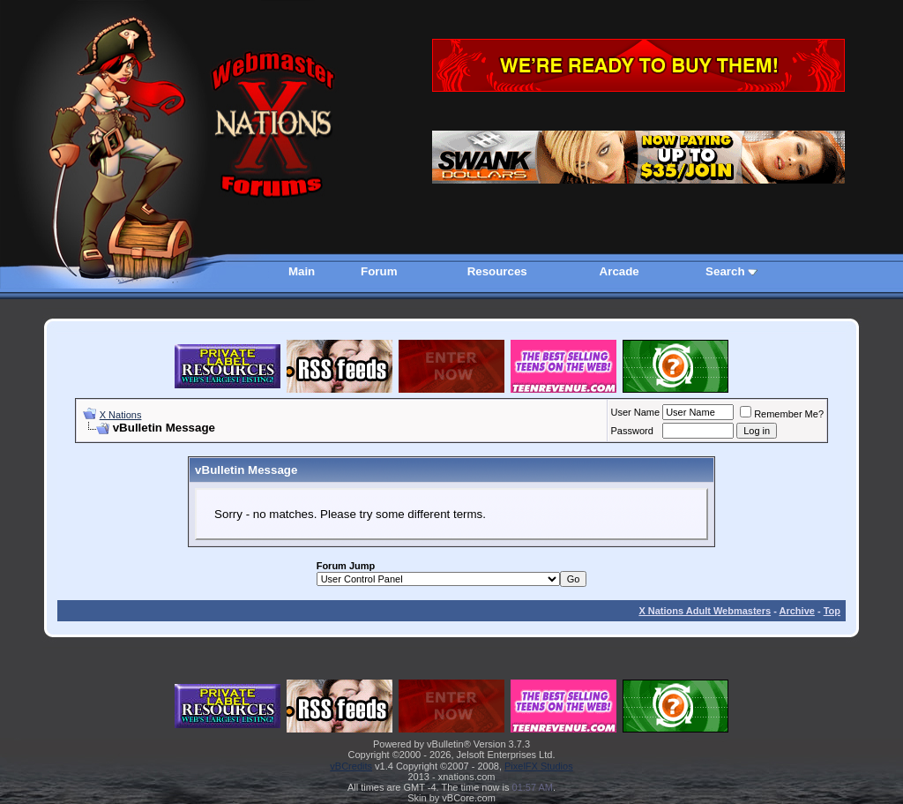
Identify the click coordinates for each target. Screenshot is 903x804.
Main (301, 271)
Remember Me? (782, 414)
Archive (797, 610)
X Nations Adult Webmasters (704, 610)
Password (632, 430)
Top (832, 610)
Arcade (619, 271)
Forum (379, 271)
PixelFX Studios (538, 766)
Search (724, 271)
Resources (497, 271)
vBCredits (351, 766)
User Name (635, 412)
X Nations (121, 415)
